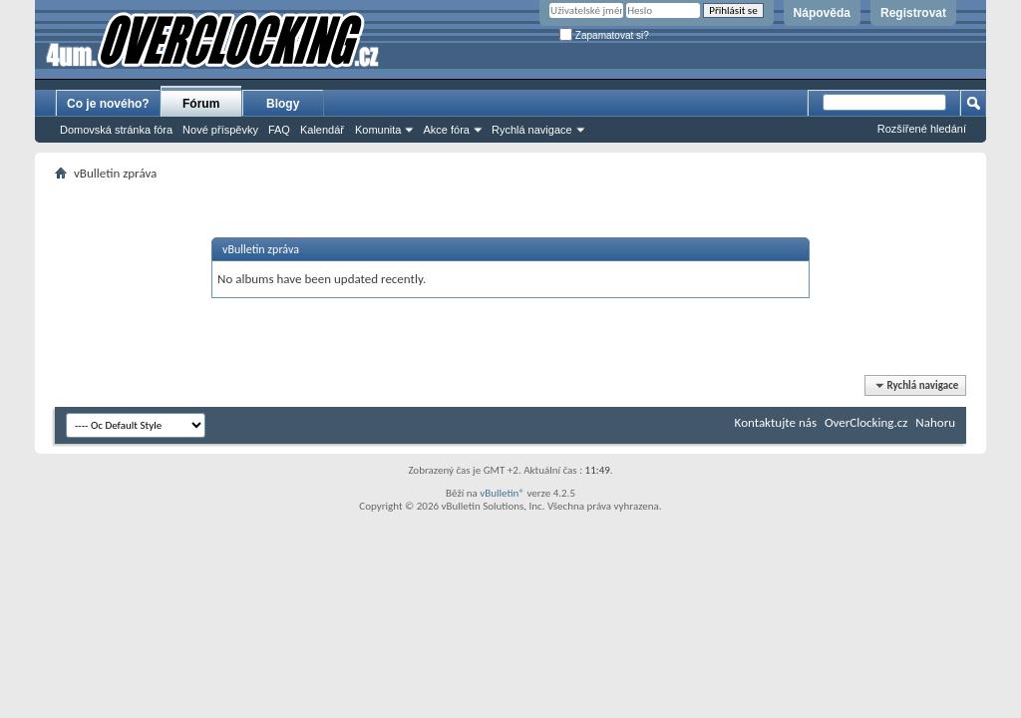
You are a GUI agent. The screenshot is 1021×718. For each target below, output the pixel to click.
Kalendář (322, 130)
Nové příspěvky (220, 130)
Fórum (200, 104)
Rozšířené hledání (921, 129)
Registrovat (913, 13)
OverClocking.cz (866, 422)
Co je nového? (108, 104)
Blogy (282, 104)
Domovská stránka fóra (116, 130)
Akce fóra (446, 130)
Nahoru (935, 422)
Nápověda (822, 13)
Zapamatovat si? (604, 35)
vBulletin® (502, 493)
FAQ (279, 130)
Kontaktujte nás (776, 422)
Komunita (378, 130)
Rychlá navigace (532, 130)
